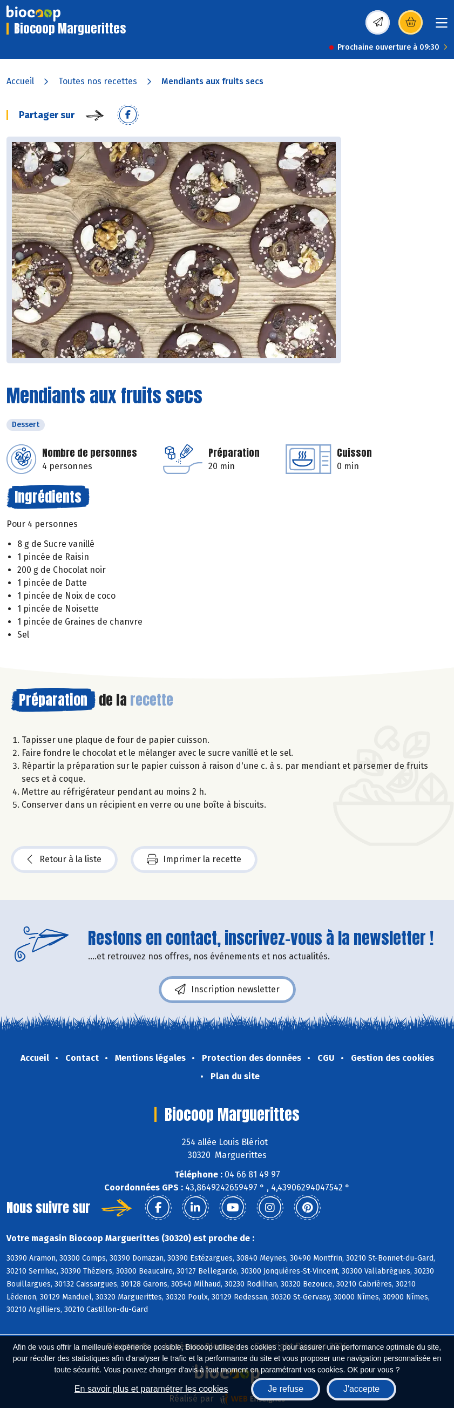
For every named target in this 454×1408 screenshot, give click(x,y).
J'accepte (361, 1388)
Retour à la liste (64, 859)
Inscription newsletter (227, 989)
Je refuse (285, 1388)
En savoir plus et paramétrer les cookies (151, 1388)
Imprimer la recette (194, 859)
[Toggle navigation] (442, 26)
